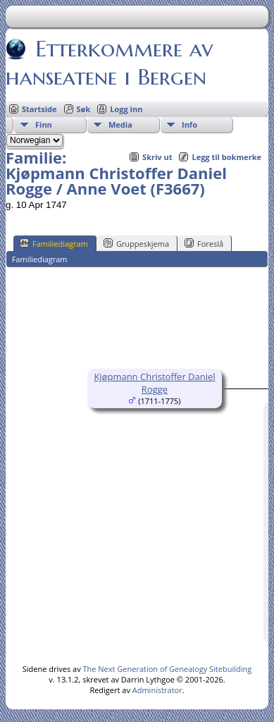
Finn (43, 124)
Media (120, 124)
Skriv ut (157, 157)
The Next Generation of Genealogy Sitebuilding (166, 668)
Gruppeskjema (136, 243)
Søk (84, 109)
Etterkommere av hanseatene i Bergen (109, 63)
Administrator (157, 690)
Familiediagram (54, 243)
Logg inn (126, 109)
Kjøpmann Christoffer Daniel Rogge (154, 383)
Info (189, 124)
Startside (39, 109)
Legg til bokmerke (226, 157)
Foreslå (204, 243)
